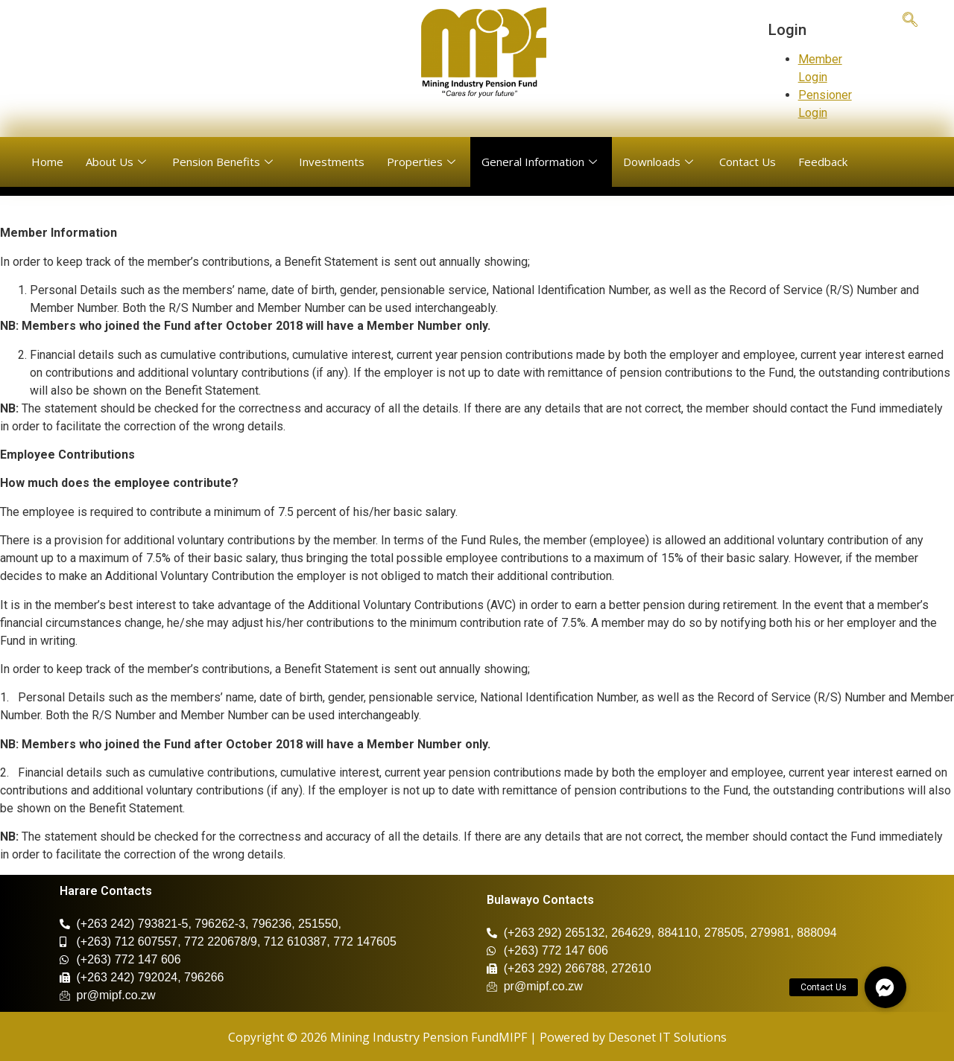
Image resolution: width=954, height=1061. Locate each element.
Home (47, 161)
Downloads (660, 161)
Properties (423, 161)
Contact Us (747, 161)
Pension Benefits (224, 161)
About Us (118, 161)
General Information (541, 161)
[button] (885, 987)
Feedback (822, 161)
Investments (331, 161)
